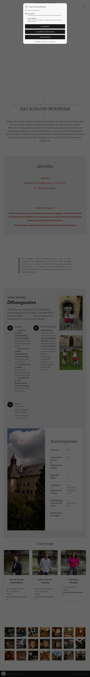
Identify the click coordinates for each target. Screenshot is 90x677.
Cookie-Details (52, 41)
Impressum (45, 41)
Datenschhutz (37, 41)
